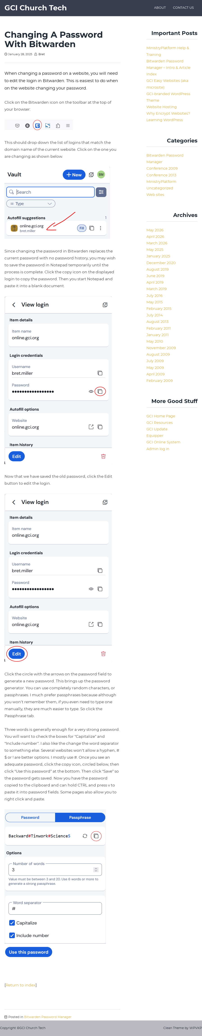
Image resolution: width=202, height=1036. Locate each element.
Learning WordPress (164, 120)
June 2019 (155, 276)
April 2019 (155, 282)
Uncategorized (159, 188)
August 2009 (158, 354)
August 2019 (157, 269)
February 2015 (158, 309)
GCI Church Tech (35, 8)
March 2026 (156, 243)
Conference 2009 (162, 168)
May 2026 (155, 230)
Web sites (155, 195)
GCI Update (157, 429)
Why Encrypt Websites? (168, 113)
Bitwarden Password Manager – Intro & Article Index (168, 67)
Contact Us (183, 7)
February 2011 (158, 328)
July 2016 (154, 296)
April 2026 (155, 237)
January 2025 (158, 256)
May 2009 (155, 368)
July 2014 (154, 315)
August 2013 (157, 322)
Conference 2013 (161, 175)
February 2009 (159, 381)
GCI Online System (163, 442)
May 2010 (154, 341)
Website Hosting (161, 107)
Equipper (154, 436)
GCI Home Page (160, 416)
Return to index (21, 985)
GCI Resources (159, 423)
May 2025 (154, 250)
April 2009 (155, 374)
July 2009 (155, 361)
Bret (41, 54)
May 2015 (154, 302)
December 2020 (161, 263)
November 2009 (161, 348)
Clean (167, 1028)
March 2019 (156, 289)
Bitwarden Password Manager (48, 1017)
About (160, 7)
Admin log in (157, 449)
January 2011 (157, 335)
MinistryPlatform (161, 182)
